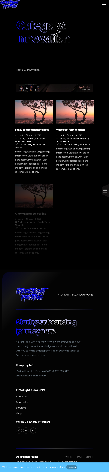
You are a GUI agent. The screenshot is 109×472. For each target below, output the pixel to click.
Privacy (68, 456)
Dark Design (31, 138)
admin (21, 135)
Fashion (86, 144)
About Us (21, 396)
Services (21, 407)
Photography (83, 138)
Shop (19, 413)
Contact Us (22, 402)
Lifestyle (18, 147)
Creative (22, 144)
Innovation (42, 138)
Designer (31, 144)
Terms (79, 456)
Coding (21, 138)
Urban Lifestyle (62, 141)
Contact (89, 456)
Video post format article (70, 130)
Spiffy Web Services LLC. (44, 461)
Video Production (23, 141)
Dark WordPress (67, 144)
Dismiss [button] (72, 467)
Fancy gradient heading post (32, 130)
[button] (104, 5)
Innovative (40, 144)
